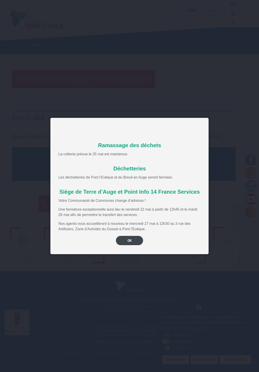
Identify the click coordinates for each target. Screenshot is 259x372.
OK (129, 240)
